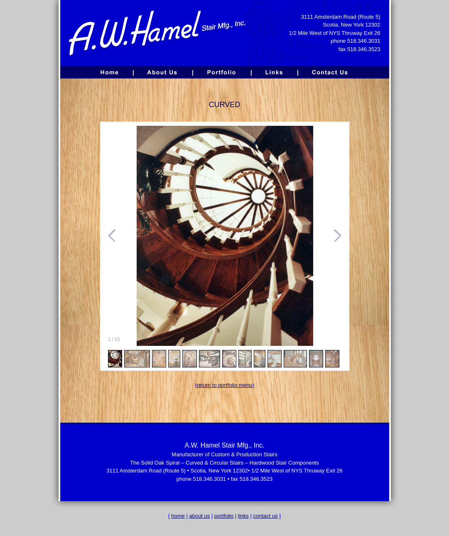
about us (199, 516)
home (178, 516)
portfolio (223, 516)
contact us (265, 516)
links (243, 516)
